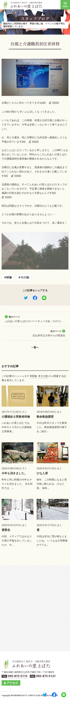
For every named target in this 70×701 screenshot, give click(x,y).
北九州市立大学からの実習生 (48, 333)
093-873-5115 (17, 676)
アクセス (12, 683)
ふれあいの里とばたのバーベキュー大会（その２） (34, 319)
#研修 (8, 277)
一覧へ (35, 347)
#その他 (23, 277)
